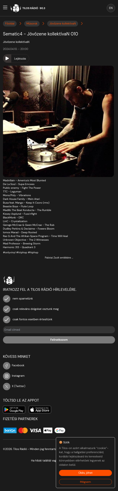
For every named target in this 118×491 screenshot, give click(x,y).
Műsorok (31, 23)
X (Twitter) (14, 386)
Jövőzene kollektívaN (62, 23)
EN (111, 8)
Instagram (14, 376)
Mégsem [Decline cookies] (85, 482)
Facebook (13, 365)
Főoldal (9, 23)
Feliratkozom (59, 340)
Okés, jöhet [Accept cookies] (85, 473)
